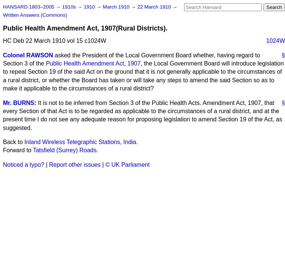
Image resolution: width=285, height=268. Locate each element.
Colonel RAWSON (28, 55)
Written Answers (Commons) (35, 15)
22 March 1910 (154, 7)
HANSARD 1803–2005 (28, 7)
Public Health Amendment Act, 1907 (93, 63)
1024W (275, 41)
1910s (69, 7)
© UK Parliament (127, 165)
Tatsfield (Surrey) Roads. (65, 150)
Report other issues (75, 165)
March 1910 (117, 7)
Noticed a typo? (23, 165)
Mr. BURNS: (19, 103)
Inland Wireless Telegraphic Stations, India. (81, 142)
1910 (90, 7)
